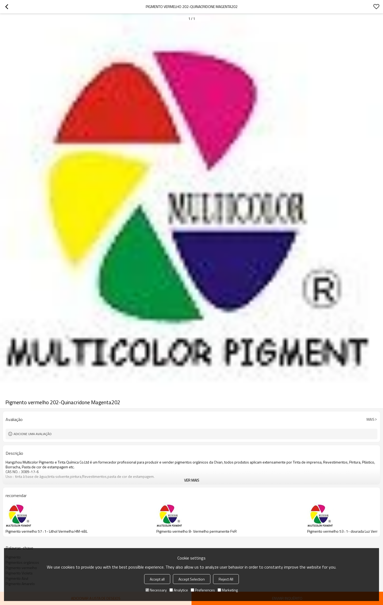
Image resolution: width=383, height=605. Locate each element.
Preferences (203, 590)
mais (370, 419)
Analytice (178, 590)
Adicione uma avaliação (33, 433)
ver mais (191, 480)
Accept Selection (191, 579)
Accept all (157, 579)
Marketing (228, 590)
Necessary (156, 590)
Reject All (226, 579)
